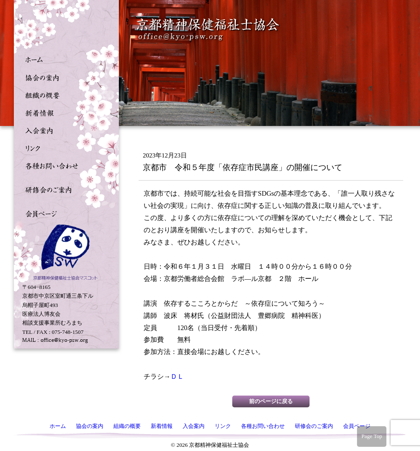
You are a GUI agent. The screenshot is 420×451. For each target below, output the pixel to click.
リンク (64, 147)
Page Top (371, 436)
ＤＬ (177, 376)
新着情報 (64, 112)
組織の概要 (64, 94)
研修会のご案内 (64, 189)
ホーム (64, 59)
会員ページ (64, 213)
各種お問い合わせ (64, 165)
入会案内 (64, 130)
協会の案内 (64, 77)
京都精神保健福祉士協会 (208, 30)
